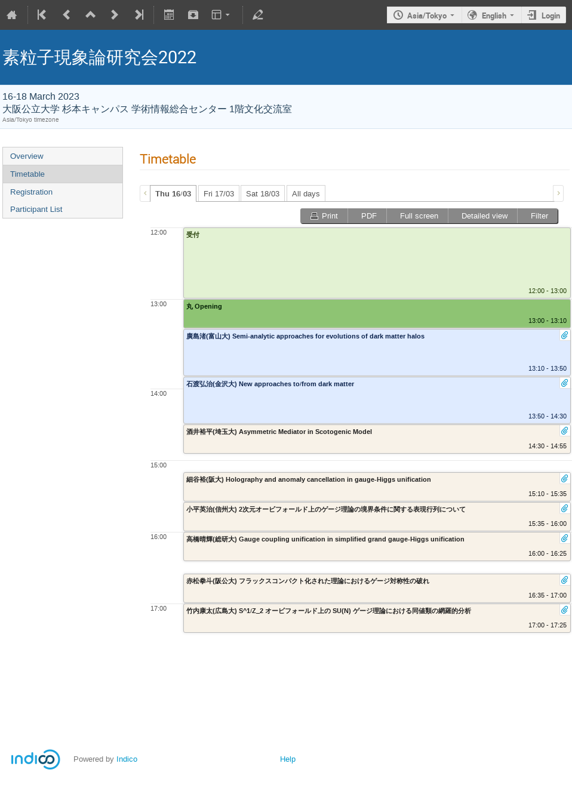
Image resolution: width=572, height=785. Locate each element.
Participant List (36, 209)
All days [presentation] (306, 194)
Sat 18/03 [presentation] (262, 194)
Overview (27, 156)
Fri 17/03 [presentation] (219, 194)
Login (551, 15)
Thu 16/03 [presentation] (173, 194)
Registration (31, 191)
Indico (126, 759)
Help (288, 759)
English (494, 15)
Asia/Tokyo (427, 15)
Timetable (27, 174)
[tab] (173, 193)
